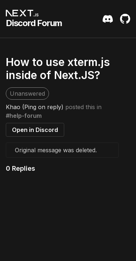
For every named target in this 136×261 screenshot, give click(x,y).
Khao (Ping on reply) (34, 107)
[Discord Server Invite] (108, 19)
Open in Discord (35, 129)
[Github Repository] (125, 19)
